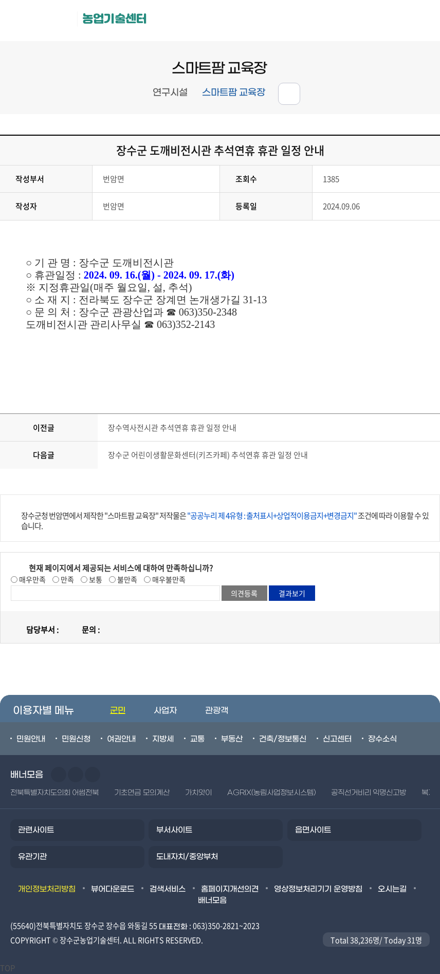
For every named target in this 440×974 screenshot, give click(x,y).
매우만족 (31, 579)
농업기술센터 (114, 18)
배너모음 (212, 900)
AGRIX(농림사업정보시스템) (271, 792)
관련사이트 (36, 830)
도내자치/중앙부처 (187, 856)
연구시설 (170, 92)
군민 (117, 710)
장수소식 (382, 739)
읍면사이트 (313, 830)
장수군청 (41, 20)
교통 (197, 739)
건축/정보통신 (282, 739)
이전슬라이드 (58, 774)
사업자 (165, 710)
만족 (66, 579)
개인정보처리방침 (47, 889)
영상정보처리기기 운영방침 (318, 889)
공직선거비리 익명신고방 (368, 792)
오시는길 (392, 889)
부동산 (232, 739)
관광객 (216, 710)
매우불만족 (168, 579)
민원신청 (76, 739)
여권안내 (121, 739)
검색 (420, 21)
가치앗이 (198, 792)
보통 (94, 579)
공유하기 (289, 94)
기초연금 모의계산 (141, 792)
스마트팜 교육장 (234, 92)
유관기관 (32, 856)
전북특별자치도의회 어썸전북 (54, 792)
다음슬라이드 (75, 774)
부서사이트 (174, 830)
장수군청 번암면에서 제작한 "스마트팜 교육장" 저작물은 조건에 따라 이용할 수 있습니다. (225, 520)
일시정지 (92, 774)
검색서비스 (168, 889)
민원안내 (30, 739)
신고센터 (337, 739)
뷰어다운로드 (112, 889)
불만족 (126, 579)
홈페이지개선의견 (230, 889)
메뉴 (374, 21)
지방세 (163, 739)
